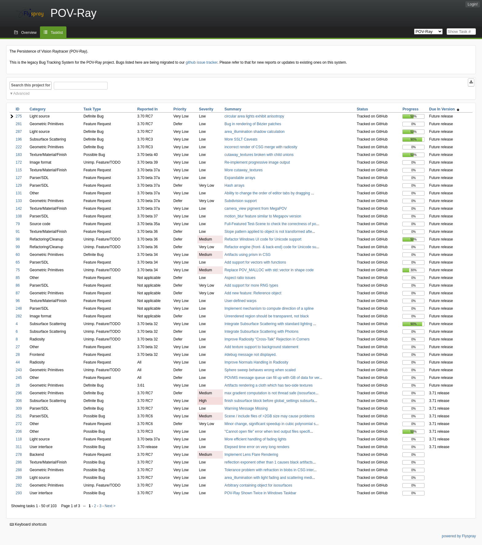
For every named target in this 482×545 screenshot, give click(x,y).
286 (19, 462)
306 (19, 401)
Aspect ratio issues (239, 278)
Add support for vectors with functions (255, 262)
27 (18, 347)
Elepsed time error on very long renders (256, 447)
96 (18, 301)
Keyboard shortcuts (28, 524)
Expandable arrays (239, 178)
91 (18, 231)
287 (19, 131)
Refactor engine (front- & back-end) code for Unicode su (270, 247)
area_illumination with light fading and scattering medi (268, 477)
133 (19, 201)
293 (19, 493)
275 (19, 116)
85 (18, 278)
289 (19, 477)
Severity (206, 109)
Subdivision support (240, 201)
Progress (410, 109)
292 (19, 485)
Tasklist (57, 32)
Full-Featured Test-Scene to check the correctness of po (270, 224)
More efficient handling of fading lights (255, 439)
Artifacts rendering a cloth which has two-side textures (268, 385)
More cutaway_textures (243, 170)
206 (19, 431)
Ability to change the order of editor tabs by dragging (267, 193)
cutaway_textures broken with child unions (259, 155)
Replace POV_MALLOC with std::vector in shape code (269, 270)
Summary (232, 109)
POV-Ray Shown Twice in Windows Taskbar (260, 493)
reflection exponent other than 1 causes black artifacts (268, 462)
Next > (110, 506)
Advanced (21, 93)
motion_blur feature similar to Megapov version (262, 216)
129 (19, 185)
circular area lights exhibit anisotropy (254, 116)
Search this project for (30, 85)
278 (19, 454)
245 (19, 378)
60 (18, 255)
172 (19, 162)
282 (19, 316)
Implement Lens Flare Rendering (251, 454)
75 (18, 270)
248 (19, 308)
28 (18, 354)
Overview (29, 32)
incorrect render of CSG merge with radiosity (260, 147)
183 (19, 155)
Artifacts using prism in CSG (247, 255)
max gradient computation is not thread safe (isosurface (269, 393)
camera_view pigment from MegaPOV (255, 208)
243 (19, 370)
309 (19, 408)
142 (19, 208)
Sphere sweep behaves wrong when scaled (259, 370)
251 (19, 416)
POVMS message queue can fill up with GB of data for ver (271, 378)
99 (18, 247)
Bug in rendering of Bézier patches (252, 124)
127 (19, 178)
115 (19, 170)
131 (19, 193)
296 (19, 393)
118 (19, 439)
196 (19, 139)
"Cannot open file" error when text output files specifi (267, 431)
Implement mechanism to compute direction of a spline (269, 308)
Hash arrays (234, 185)
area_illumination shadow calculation (254, 131)
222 (19, 147)
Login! (473, 4)
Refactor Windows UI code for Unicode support (262, 239)
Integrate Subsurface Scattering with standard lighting (268, 324)
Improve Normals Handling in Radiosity (256, 362)
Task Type (92, 109)
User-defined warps (240, 301)
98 (18, 239)
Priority (179, 109)
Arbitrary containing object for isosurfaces (258, 485)
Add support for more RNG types (251, 285)
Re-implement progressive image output (257, 162)
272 (19, 424)
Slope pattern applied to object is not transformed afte (268, 231)
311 (19, 447)
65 (18, 262)
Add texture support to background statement (261, 347)
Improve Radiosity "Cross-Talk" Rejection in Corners (267, 339)
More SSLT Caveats (240, 139)
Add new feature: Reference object (252, 293)
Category (37, 109)
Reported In (147, 109)
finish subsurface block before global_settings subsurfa (269, 401)
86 (18, 285)
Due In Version (444, 109)
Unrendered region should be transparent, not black (266, 316)
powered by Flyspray (459, 536)
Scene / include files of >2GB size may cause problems (269, 416)
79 (18, 224)
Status (362, 109)
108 (19, 216)
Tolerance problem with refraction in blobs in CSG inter (268, 470)
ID (17, 109)
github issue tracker (201, 62)
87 (18, 293)
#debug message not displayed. (250, 354)
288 (19, 470)
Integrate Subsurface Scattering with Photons (261, 331)
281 (19, 124)
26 (18, 385)
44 (18, 362)
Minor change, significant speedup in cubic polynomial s (269, 424)
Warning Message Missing (245, 408)
